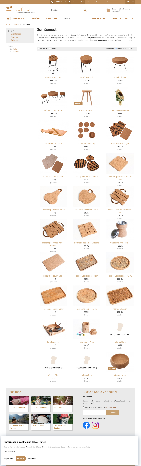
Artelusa (14, 52)
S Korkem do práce (39, 407)
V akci (52, 49)
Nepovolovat (9, 458)
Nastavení (32, 458)
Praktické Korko (38, 426)
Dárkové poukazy (100, 19)
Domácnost (16, 34)
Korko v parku (59, 407)
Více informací (9, 451)
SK (133, 2)
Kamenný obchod (78, 2)
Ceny (131, 49)
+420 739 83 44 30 (60, 2)
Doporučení (120, 49)
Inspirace (116, 19)
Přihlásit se (90, 2)
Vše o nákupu (110, 2)
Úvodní (8, 18)
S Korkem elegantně (18, 407)
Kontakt (121, 2)
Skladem (42, 49)
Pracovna (14, 37)
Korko (8, 24)
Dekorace (14, 40)
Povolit (20, 458)
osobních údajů (111, 407)
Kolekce (129, 19)
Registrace (99, 2)
